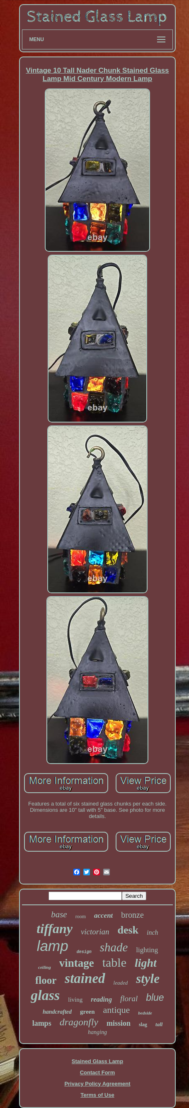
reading (101, 999)
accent (103, 915)
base (59, 914)
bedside (145, 1012)
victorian (95, 931)
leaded (121, 983)
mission (119, 1023)
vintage (76, 963)
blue (155, 997)
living (75, 999)
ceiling (44, 967)
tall (158, 1024)
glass (45, 995)
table (114, 962)
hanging (97, 1032)
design (84, 952)
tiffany (54, 928)
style (148, 978)
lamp (52, 946)
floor (45, 980)
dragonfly (79, 1022)
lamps (41, 1023)
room (80, 916)
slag (143, 1024)
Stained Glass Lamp (97, 1061)
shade (114, 947)
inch (152, 932)
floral (129, 998)
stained (85, 978)
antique (116, 1010)
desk (127, 930)
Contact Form (97, 1072)
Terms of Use (97, 1095)
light (146, 962)
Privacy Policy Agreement (97, 1084)
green (87, 1011)
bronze (132, 914)
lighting (147, 950)
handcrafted (57, 1012)
